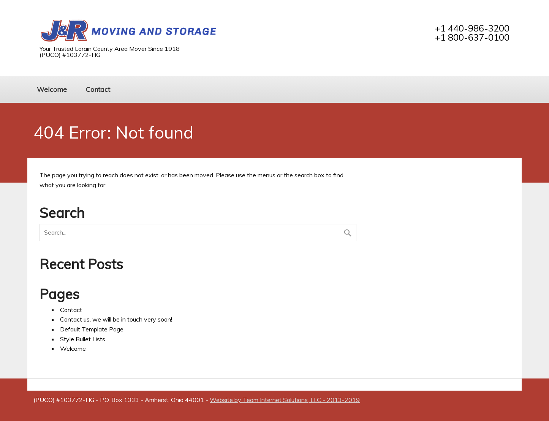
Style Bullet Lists (82, 339)
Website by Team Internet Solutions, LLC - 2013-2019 (285, 400)
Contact (98, 89)
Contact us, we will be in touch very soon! (116, 319)
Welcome (52, 89)
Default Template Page (91, 329)
